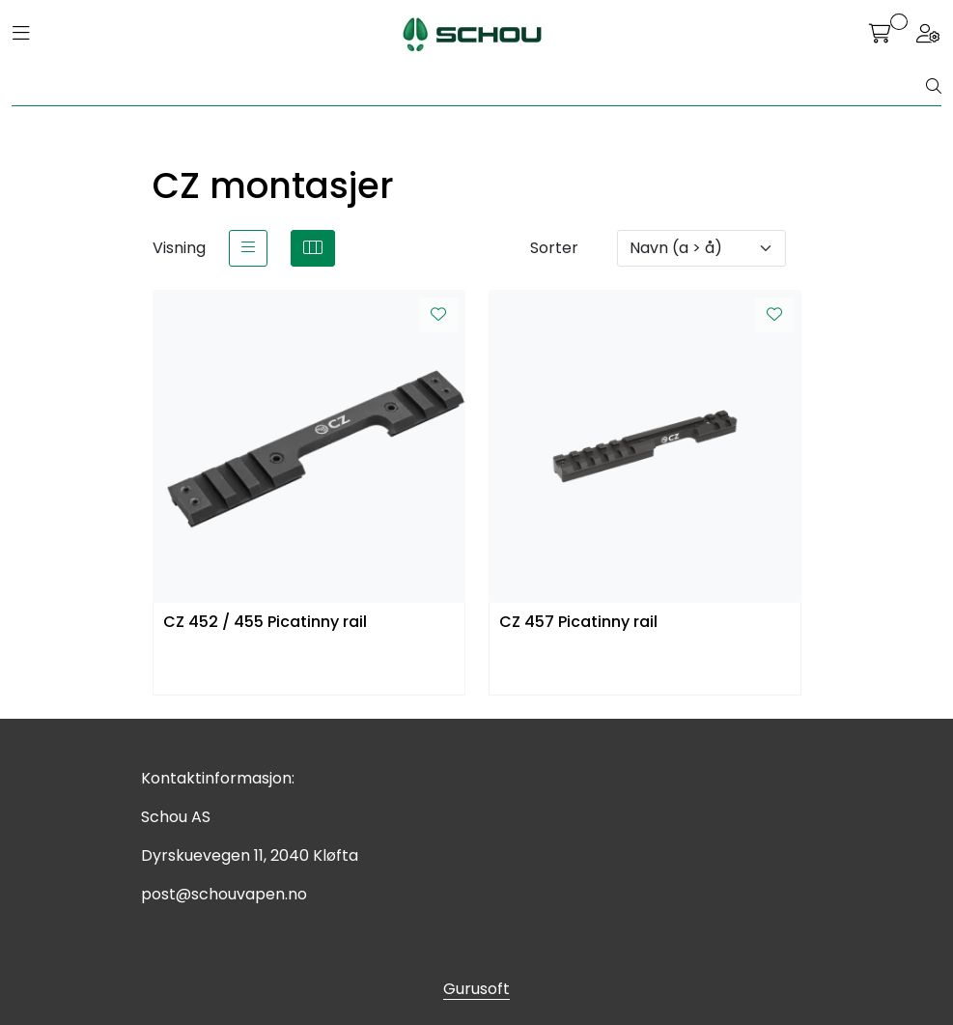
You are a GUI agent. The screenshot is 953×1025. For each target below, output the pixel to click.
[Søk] (469, 87)
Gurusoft (476, 989)
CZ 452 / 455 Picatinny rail (265, 622)
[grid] (313, 248)
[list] (248, 248)
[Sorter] (701, 248)
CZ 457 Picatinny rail (578, 622)
